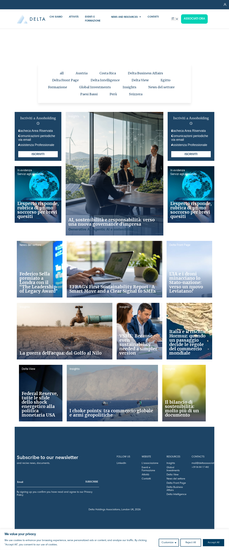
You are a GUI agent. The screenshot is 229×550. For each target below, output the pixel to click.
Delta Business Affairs (145, 73)
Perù (113, 94)
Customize (168, 542)
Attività (145, 475)
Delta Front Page (65, 80)
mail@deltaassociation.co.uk (208, 463)
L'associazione (150, 463)
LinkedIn (121, 463)
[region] (114, 539)
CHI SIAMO (56, 17)
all (62, 73)
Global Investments (95, 87)
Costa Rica (107, 73)
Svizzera (135, 94)
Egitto (166, 80)
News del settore (161, 87)
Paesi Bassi (89, 94)
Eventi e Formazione (148, 469)
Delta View (140, 80)
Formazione (57, 87)
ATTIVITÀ (74, 17)
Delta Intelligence (105, 80)
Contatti (146, 479)
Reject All (191, 542)
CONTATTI (153, 17)
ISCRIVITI (37, 154)
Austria (81, 73)
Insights (129, 87)
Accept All (213, 542)
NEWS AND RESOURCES (124, 17)
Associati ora (194, 18)
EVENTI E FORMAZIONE (92, 19)
